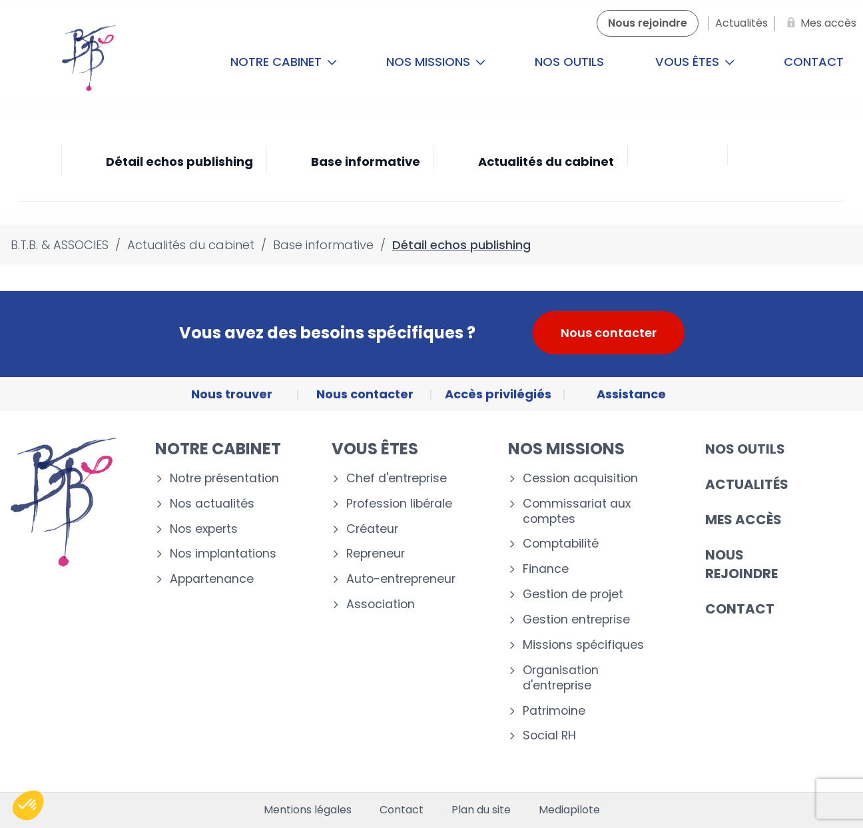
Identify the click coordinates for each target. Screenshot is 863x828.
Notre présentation (224, 478)
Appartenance (212, 579)
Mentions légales (308, 810)
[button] (28, 805)
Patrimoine (554, 711)
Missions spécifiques (583, 645)
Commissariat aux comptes (577, 511)
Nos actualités (212, 504)
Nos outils (569, 61)
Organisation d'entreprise (561, 678)
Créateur (372, 529)
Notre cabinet (283, 61)
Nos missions (435, 61)
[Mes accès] (819, 23)
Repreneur (375, 554)
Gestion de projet (573, 594)
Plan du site (481, 810)
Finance (546, 569)
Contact (739, 609)
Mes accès (743, 519)
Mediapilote (569, 810)
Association (380, 604)
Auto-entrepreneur (400, 579)
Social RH (549, 735)
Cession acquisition (580, 478)
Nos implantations (223, 554)
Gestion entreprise (576, 619)
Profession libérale (399, 504)
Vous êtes (694, 61)
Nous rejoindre (741, 564)
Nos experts (204, 529)
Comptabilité (561, 544)
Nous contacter (609, 332)
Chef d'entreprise (396, 478)
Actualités (746, 484)
